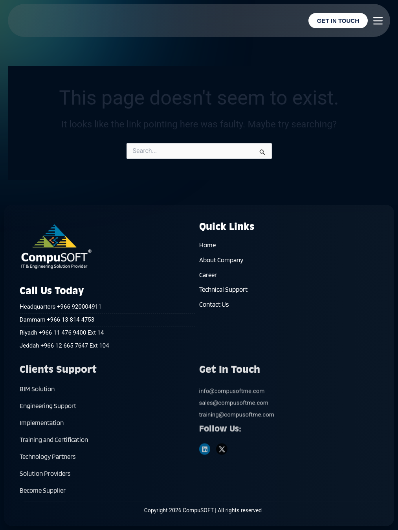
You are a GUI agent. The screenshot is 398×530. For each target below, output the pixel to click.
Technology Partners (47, 488)
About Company (221, 266)
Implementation (42, 454)
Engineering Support (48, 438)
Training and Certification (54, 471)
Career (208, 283)
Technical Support (223, 300)
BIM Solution (37, 421)
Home (207, 249)
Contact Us (214, 317)
